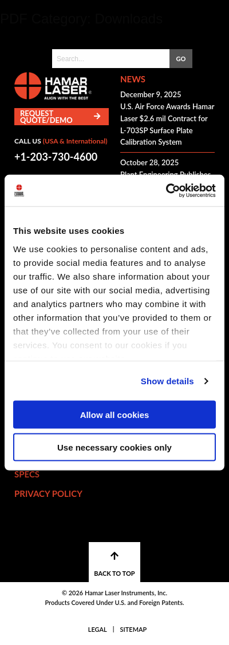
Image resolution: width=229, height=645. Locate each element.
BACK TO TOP (114, 564)
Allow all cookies (114, 415)
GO (181, 58)
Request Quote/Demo (60, 117)
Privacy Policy (48, 493)
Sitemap (133, 629)
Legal (97, 629)
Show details (167, 381)
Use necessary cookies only (114, 447)
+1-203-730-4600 (55, 156)
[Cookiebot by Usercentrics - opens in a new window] (166, 191)
